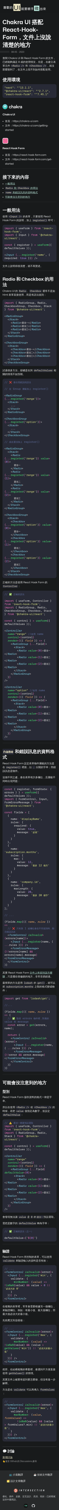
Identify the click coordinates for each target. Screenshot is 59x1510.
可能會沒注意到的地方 (17, 197)
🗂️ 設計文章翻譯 (16, 1481)
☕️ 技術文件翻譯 (43, 1475)
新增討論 (8, 1457)
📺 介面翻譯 (16, 1475)
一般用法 (10, 183)
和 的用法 (21, 188)
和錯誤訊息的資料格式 (21, 192)
